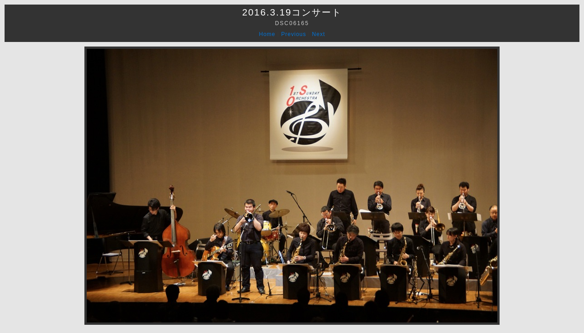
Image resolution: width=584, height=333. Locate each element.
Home (267, 34)
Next (318, 34)
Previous (293, 34)
